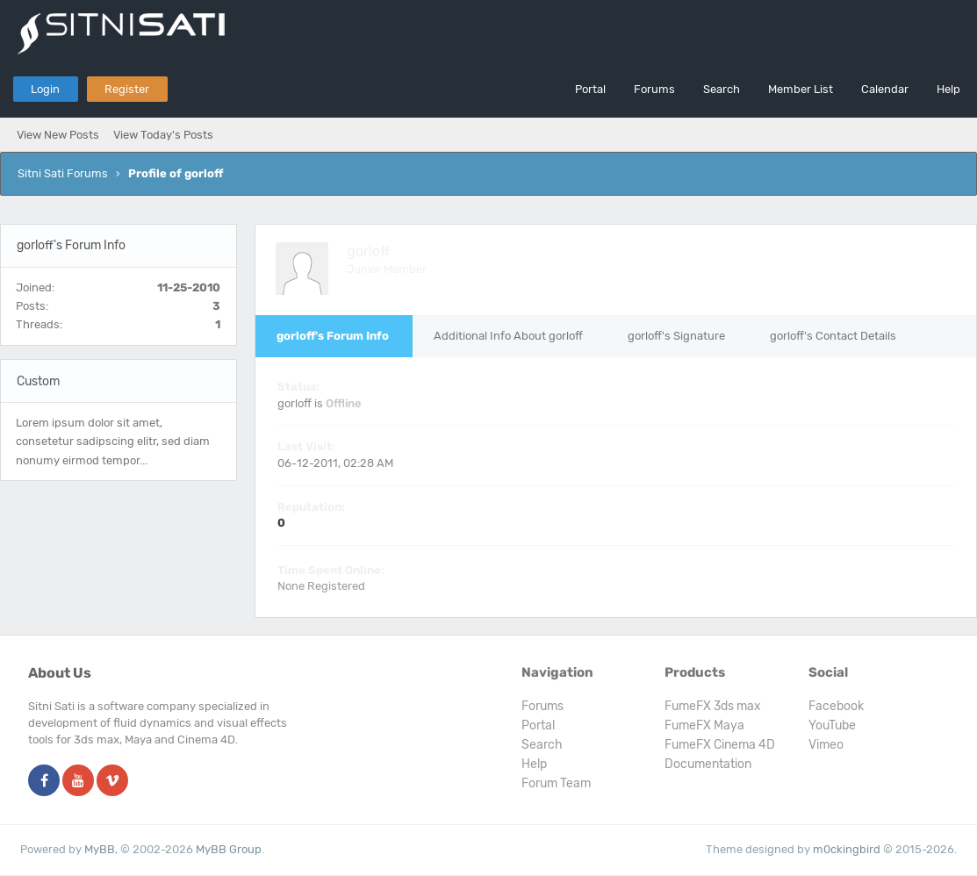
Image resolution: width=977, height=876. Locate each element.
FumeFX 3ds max (713, 706)
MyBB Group (229, 849)
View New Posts (58, 134)
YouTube (832, 725)
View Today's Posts (163, 134)
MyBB (99, 849)
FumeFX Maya (704, 725)
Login (45, 89)
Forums (654, 89)
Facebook (836, 706)
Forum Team (556, 783)
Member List (800, 89)
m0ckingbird (846, 849)
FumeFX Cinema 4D (720, 744)
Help (948, 89)
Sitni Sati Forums (63, 173)
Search (721, 89)
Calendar (885, 89)
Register (126, 89)
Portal (590, 89)
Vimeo (826, 744)
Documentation (708, 764)
